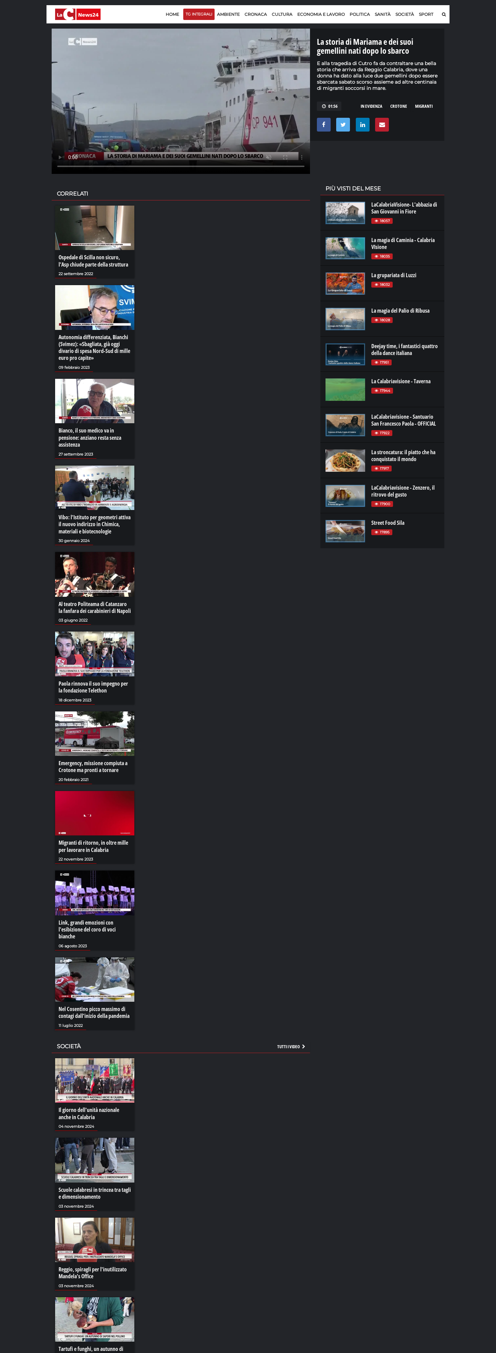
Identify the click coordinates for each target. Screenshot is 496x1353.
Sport (426, 14)
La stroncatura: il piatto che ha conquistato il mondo (403, 455)
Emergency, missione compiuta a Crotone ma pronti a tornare (93, 764)
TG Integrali (199, 14)
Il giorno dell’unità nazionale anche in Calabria (89, 1110)
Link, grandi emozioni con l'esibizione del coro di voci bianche (87, 926)
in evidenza (371, 106)
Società (404, 14)
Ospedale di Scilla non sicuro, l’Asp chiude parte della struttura (93, 260)
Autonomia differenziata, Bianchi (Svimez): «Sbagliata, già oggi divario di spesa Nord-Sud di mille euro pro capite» (94, 347)
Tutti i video (291, 1043)
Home (172, 14)
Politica (360, 14)
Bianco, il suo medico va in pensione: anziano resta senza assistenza (90, 436)
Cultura (282, 14)
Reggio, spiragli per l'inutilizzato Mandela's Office (93, 1268)
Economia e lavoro (321, 14)
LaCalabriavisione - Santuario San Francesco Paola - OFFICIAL (403, 420)
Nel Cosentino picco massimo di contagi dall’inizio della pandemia (94, 1009)
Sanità (383, 14)
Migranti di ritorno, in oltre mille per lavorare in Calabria (93, 843)
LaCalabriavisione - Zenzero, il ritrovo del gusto (403, 491)
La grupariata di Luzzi (393, 275)
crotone (398, 106)
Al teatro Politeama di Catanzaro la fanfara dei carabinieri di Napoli (95, 606)
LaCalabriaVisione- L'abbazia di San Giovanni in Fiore (404, 208)
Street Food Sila (387, 523)
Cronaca (256, 14)
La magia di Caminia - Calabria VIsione (403, 243)
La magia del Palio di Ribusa (400, 310)
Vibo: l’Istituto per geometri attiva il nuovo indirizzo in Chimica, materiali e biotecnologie (95, 522)
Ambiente (228, 14)
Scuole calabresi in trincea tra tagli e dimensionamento (95, 1189)
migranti (424, 106)
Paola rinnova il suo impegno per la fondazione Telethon (93, 685)
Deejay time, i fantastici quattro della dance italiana (404, 349)
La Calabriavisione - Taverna (401, 381)
